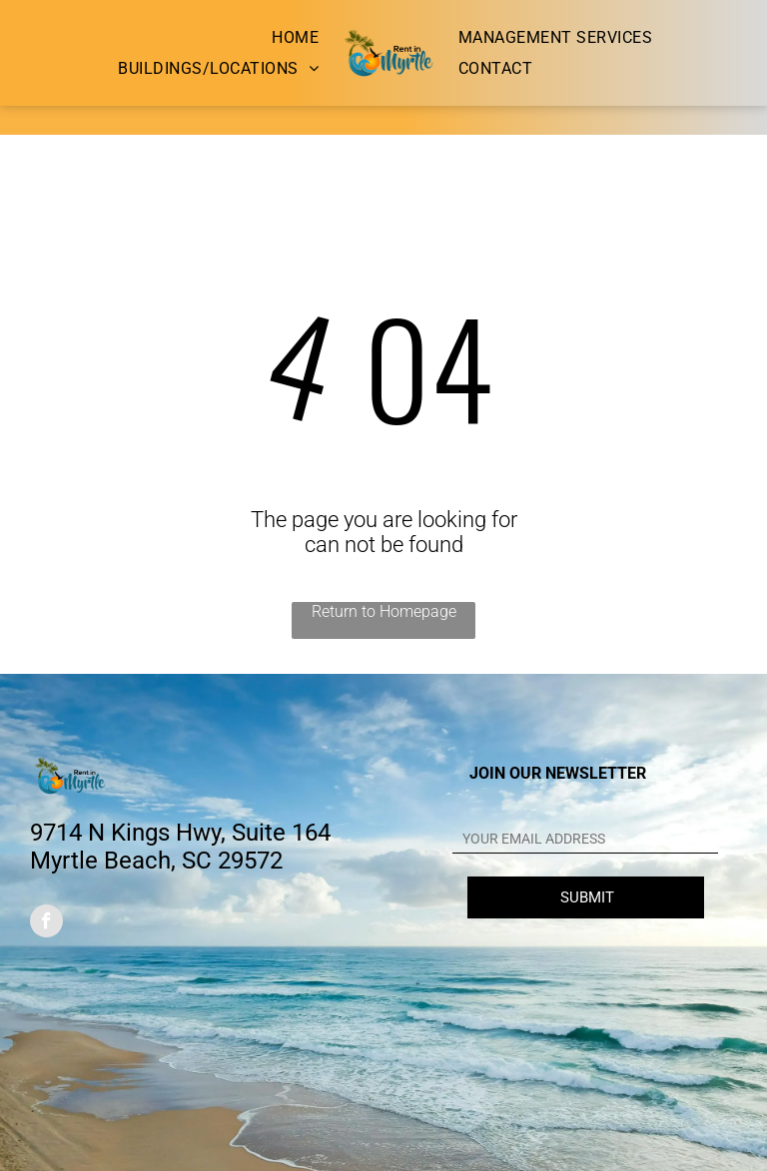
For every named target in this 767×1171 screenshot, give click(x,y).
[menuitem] (295, 37)
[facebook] (46, 923)
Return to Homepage (384, 611)
